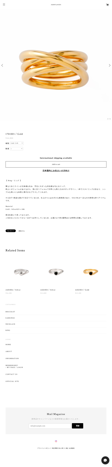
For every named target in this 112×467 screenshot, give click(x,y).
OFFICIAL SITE (12, 381)
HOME (8, 345)
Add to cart (56, 164)
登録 (77, 426)
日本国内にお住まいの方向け (56, 171)
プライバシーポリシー (44, 448)
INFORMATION (12, 359)
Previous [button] (2, 65)
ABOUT (9, 351)
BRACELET (10, 312)
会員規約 (72, 448)
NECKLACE (10, 324)
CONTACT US (11, 374)
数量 (7, 149)
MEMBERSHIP (12, 365)
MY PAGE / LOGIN (15, 367)
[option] (56, 65)
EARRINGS (10, 318)
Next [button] (109, 65)
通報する (22, 231)
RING (8, 330)
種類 (7, 143)
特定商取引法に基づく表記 (60, 448)
